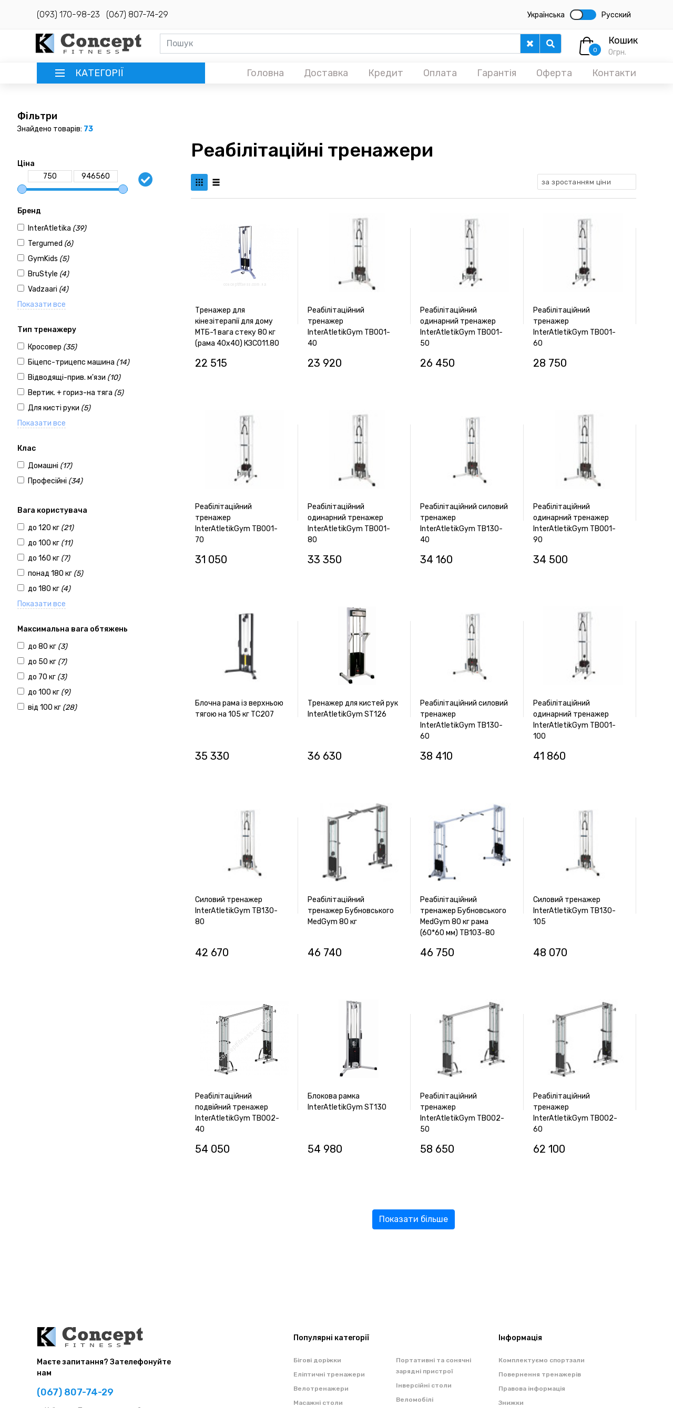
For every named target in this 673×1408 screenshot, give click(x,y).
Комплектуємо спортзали (541, 1360)
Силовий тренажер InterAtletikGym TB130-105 (574, 910)
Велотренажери (321, 1388)
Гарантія (496, 73)
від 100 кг (52, 707)
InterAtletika (57, 228)
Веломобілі (414, 1399)
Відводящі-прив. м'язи (74, 377)
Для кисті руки (59, 407)
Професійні (55, 481)
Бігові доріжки (317, 1360)
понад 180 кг (55, 573)
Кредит (385, 73)
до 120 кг (51, 527)
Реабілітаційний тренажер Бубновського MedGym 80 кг (351, 910)
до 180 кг (49, 588)
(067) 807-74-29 (137, 14)
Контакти (614, 73)
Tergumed (50, 243)
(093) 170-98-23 (68, 14)
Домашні (50, 465)
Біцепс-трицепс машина (78, 362)
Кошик (623, 40)
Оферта (554, 73)
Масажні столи (318, 1402)
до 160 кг (49, 558)
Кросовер (52, 347)
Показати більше (413, 1219)
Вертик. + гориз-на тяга (76, 392)
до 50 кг (47, 661)
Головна (265, 73)
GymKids (48, 258)
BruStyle (48, 274)
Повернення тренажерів (539, 1374)
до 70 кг (47, 676)
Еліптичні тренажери (329, 1374)
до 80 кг (47, 646)
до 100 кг (50, 543)
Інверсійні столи (424, 1385)
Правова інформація (531, 1388)
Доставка (326, 73)
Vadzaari (48, 289)
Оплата (440, 73)
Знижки (511, 1402)
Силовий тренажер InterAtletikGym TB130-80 (236, 910)
